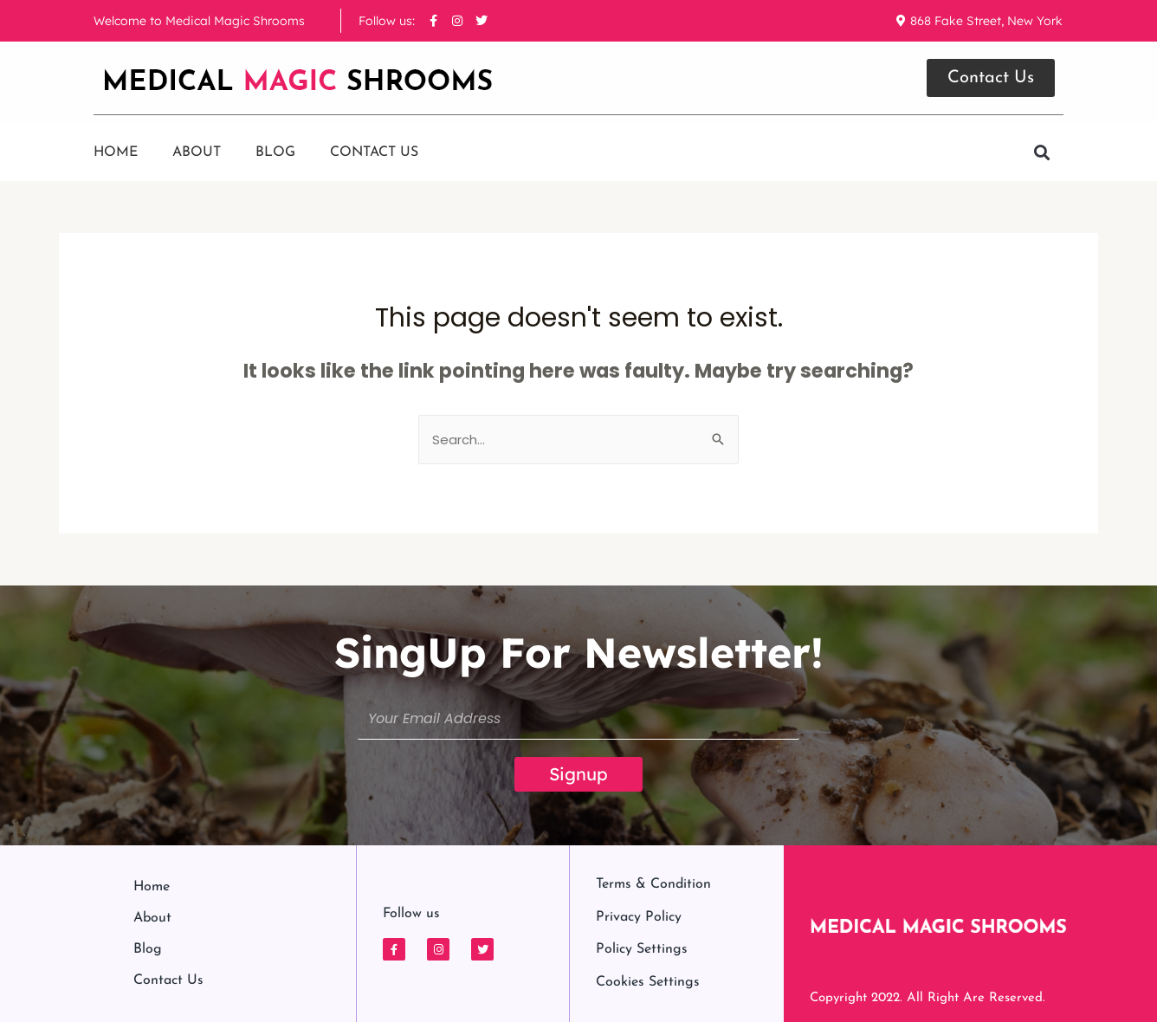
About (196, 152)
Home (116, 152)
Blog (275, 152)
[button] (1041, 153)
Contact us (374, 152)
